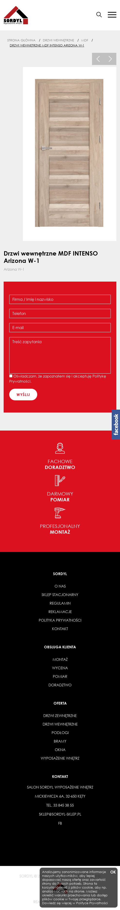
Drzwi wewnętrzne (60, 724)
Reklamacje (60, 611)
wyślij (23, 394)
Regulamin (60, 603)
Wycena (60, 667)
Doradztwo (60, 684)
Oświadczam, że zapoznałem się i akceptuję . (57, 379)
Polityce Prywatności (92, 903)
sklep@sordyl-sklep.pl (60, 814)
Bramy (60, 741)
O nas (60, 586)
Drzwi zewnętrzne (60, 715)
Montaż (60, 659)
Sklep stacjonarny (60, 594)
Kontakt (60, 628)
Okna (60, 749)
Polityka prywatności (60, 620)
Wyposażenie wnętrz (60, 758)
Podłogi (60, 732)
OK (112, 872)
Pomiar (60, 676)
